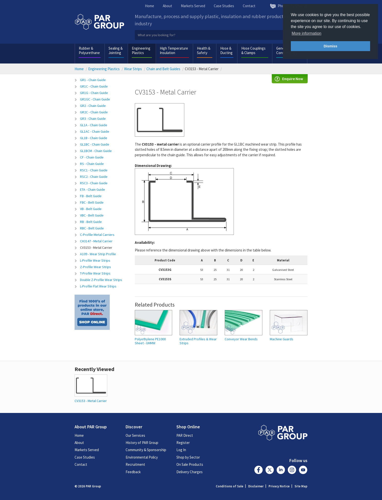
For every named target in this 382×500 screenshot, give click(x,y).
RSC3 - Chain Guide (94, 183)
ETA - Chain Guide (92, 189)
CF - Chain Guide (92, 157)
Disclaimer (256, 486)
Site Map (301, 486)
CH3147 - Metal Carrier (96, 241)
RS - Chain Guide (92, 163)
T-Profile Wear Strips (95, 273)
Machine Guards (281, 339)
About (167, 5)
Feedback (133, 471)
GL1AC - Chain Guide (94, 131)
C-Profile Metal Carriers (97, 234)
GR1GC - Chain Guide (95, 99)
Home (149, 5)
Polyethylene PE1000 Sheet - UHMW (150, 341)
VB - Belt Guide (91, 209)
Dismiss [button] (330, 46)
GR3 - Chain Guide (93, 118)
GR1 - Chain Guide (93, 80)
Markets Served (193, 5)
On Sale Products (189, 464)
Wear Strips (133, 68)
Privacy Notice (279, 486)
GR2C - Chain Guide (94, 112)
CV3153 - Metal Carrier (96, 247)
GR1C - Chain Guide (94, 86)
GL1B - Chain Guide (93, 138)
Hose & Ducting (226, 50)
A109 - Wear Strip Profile (98, 254)
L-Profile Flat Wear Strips (98, 286)
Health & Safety (203, 50)
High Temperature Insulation (174, 50)
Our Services (135, 435)
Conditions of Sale (229, 486)
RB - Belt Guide (91, 221)
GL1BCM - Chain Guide (96, 151)
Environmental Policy (142, 457)
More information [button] (306, 33)
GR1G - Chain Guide (94, 93)
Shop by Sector (188, 457)
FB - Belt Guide (91, 196)
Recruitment (135, 464)
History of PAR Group (142, 442)
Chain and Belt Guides (163, 68)
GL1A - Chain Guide (93, 125)
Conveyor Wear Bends (241, 339)
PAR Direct (184, 435)
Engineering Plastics (141, 50)
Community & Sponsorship (146, 449)
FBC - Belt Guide (92, 202)
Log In (181, 449)
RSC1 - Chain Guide (94, 170)
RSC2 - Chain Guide (94, 176)
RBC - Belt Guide (92, 228)
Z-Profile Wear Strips (95, 267)
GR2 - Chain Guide (93, 105)
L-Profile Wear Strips (95, 260)
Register (183, 442)
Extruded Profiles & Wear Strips (198, 341)
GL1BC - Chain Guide (94, 144)
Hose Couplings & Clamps (253, 50)
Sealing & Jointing (116, 50)
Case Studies (224, 5)
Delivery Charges (189, 471)
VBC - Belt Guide (92, 215)
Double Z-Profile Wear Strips (101, 280)
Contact (249, 5)
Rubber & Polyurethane (89, 50)
